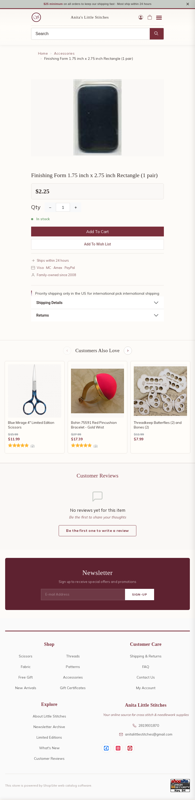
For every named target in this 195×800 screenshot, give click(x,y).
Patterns (73, 667)
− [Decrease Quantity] (50, 207)
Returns (42, 316)
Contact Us (146, 677)
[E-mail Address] (83, 595)
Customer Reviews (49, 759)
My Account (145, 688)
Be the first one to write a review (97, 531)
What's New (49, 748)
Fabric (26, 667)
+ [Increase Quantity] (75, 207)
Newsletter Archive (49, 727)
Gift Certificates (73, 688)
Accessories (64, 54)
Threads (73, 656)
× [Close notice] (187, 4)
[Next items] (128, 351)
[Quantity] (63, 207)
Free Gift (26, 677)
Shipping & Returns (146, 656)
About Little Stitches (49, 717)
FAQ (145, 667)
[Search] (90, 34)
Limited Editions (49, 738)
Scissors (25, 656)
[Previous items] (67, 351)
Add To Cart (97, 232)
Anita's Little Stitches (90, 18)
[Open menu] (159, 18)
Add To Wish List (97, 245)
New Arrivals (25, 688)
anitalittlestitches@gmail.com (145, 735)
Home (43, 54)
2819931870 (145, 726)
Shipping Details (49, 303)
